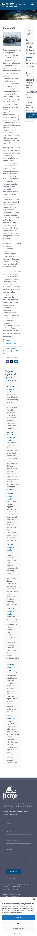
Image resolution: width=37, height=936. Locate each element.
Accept (18, 917)
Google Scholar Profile (11, 894)
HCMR (5, 811)
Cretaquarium (22, 811)
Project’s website (9, 343)
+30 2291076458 (15, 887)
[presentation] (18, 863)
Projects (14, 348)
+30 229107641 (12, 889)
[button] (34, 899)
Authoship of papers (11, 896)
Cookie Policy (17, 933)
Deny (18, 923)
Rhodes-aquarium (10, 815)
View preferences (18, 928)
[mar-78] (12, 39)
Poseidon (12, 811)
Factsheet (9, 340)
